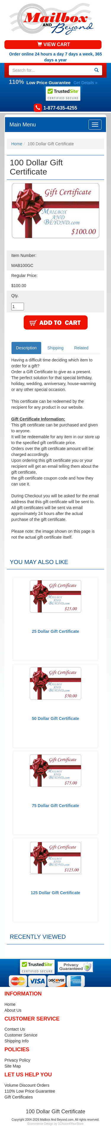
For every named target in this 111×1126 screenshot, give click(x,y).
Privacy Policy (17, 1060)
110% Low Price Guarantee (29, 1091)
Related (81, 348)
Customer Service (20, 1035)
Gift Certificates (18, 1097)
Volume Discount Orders (26, 1085)
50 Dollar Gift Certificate (55, 718)
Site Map (12, 1066)
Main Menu (22, 125)
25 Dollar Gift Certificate (55, 631)
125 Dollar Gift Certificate (55, 892)
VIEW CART (53, 44)
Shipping (55, 348)
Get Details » (85, 82)
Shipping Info (16, 1041)
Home (16, 143)
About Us (13, 1010)
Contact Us (14, 1029)
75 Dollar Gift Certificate (55, 805)
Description (26, 348)
